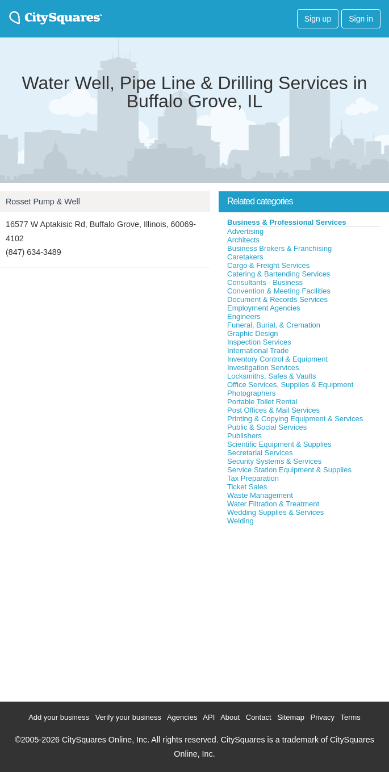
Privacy (322, 717)
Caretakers (245, 257)
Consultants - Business (265, 282)
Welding (240, 521)
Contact (258, 717)
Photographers (251, 393)
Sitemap (290, 717)
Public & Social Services (267, 427)
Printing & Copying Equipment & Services (295, 418)
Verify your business (128, 717)
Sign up (317, 18)
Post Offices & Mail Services (273, 410)
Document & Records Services (277, 299)
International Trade (257, 350)
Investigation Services (263, 367)
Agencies (182, 717)
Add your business (58, 717)
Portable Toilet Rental (262, 401)
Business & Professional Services (286, 222)
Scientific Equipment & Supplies (279, 444)
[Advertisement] (304, 611)
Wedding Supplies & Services (275, 512)
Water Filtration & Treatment (273, 504)
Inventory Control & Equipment (277, 359)
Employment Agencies (263, 308)
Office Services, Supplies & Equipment (290, 384)
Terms (350, 717)
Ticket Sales (247, 486)
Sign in (361, 18)
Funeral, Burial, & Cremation (273, 325)
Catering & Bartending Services (278, 274)
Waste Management (260, 495)
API (209, 717)
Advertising (245, 231)
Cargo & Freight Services (268, 265)
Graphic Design (252, 333)
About (230, 717)
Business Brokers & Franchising (279, 248)
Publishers (244, 435)
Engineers (244, 316)
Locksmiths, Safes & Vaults (271, 376)
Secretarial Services (260, 452)
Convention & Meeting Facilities (279, 291)
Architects (243, 240)
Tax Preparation (253, 478)
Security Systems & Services (274, 461)
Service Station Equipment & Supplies (289, 469)
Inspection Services (259, 342)
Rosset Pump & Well (43, 201)
